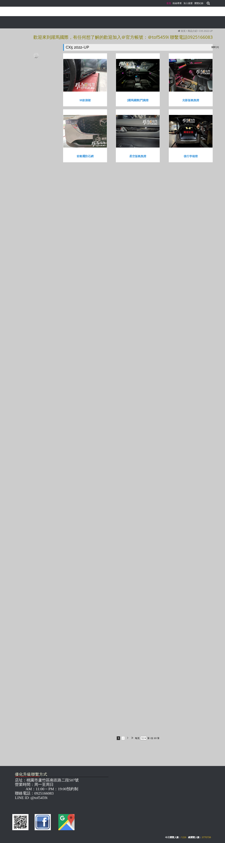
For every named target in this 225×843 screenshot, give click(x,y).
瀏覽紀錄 (198, 3)
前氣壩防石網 (85, 156)
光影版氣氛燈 (190, 100)
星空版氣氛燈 (137, 156)
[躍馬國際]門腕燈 (138, 100)
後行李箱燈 (191, 156)
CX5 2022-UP (206, 30)
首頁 (183, 30)
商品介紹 (192, 30)
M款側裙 (85, 100)
